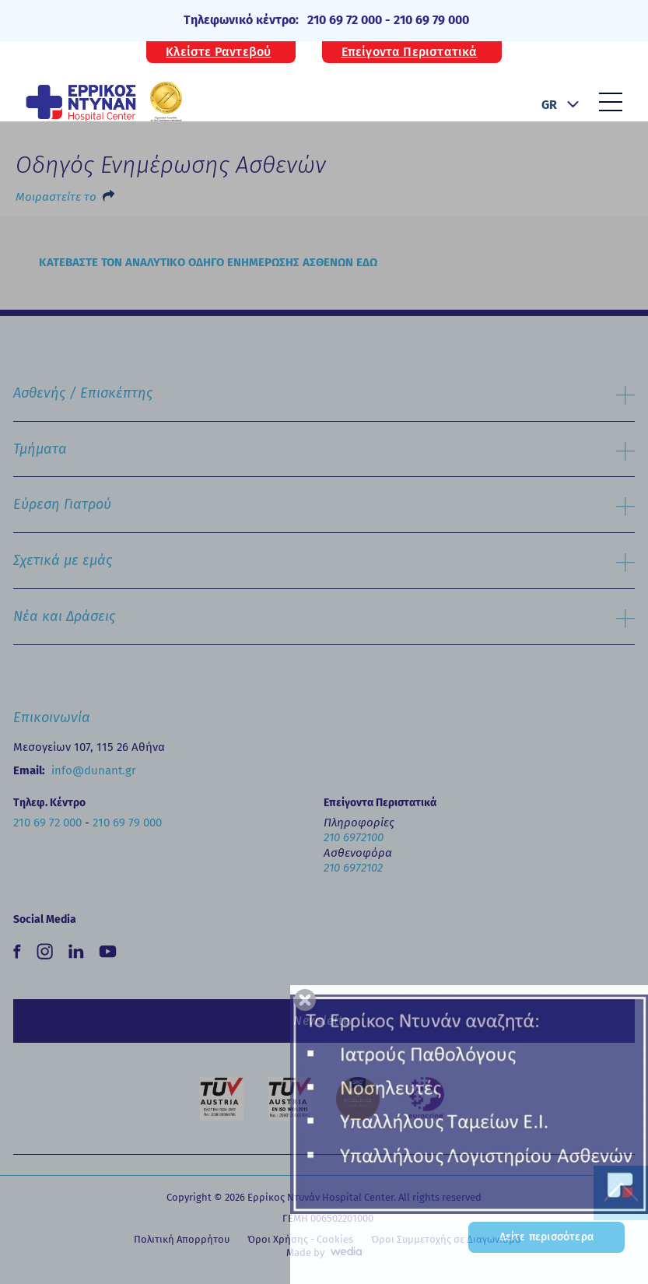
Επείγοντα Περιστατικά (410, 52)
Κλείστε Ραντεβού (218, 52)
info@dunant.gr (93, 770)
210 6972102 (353, 868)
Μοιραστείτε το (56, 197)
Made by (305, 1252)
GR (549, 104)
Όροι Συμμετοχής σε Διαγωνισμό (446, 1239)
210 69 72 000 (344, 19)
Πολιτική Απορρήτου (181, 1239)
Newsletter (323, 1020)
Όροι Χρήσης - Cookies (300, 1239)
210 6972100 (354, 837)
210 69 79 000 (431, 19)
